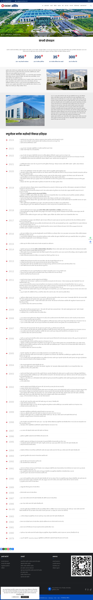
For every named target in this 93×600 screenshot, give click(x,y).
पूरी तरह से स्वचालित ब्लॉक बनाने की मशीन (31, 570)
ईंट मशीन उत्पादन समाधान (27, 568)
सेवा (63, 5)
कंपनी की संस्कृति (5, 563)
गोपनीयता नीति (65, 598)
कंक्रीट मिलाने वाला (25, 574)
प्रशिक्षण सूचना (56, 568)
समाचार (59, 5)
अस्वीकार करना (15, 597)
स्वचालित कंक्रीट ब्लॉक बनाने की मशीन (30, 561)
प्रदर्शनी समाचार (56, 563)
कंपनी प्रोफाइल (17, 34)
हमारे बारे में (46, 5)
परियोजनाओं (76, 5)
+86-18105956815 (7, 1)
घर (42, 5)
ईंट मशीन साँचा (24, 572)
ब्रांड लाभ (66, 5)
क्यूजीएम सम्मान (5, 566)
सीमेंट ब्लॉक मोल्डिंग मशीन (27, 566)
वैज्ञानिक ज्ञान (56, 566)
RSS (55, 598)
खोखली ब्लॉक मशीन (26, 563)
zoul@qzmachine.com (22, 1)
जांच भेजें (71, 5)
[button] (66, 88)
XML (59, 598)
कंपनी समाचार (56, 561)
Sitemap (51, 598)
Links (46, 598)
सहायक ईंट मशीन (25, 577)
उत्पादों (51, 5)
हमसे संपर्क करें (83, 5)
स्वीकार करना (25, 597)
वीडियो (55, 5)
